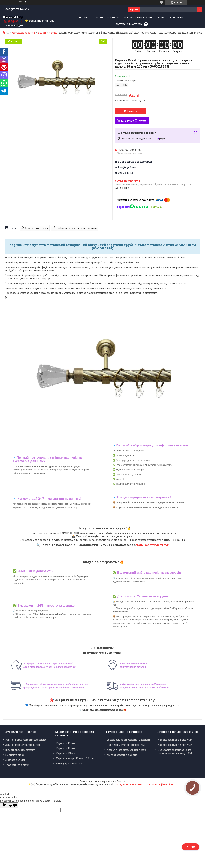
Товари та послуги (106, 17)
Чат (190, 847)
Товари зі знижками (138, 17)
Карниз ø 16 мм (65, 743)
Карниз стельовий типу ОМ (175, 739)
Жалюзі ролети (15, 760)
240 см (42, 32)
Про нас (161, 17)
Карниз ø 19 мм (65, 748)
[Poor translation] (12, 805)
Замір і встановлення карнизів (25, 739)
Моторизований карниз (122, 754)
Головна (83, 17)
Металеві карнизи (23, 32)
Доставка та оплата (128, 24)
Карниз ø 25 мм (66, 753)
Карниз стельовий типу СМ (175, 744)
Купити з (133, 120)
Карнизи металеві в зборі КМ (126, 744)
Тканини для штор (17, 765)
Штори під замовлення (20, 749)
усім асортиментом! (152, 545)
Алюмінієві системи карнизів (126, 749)
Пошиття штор (14, 754)
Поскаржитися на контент (129, 784)
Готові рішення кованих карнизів (129, 739)
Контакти (176, 17)
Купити (132, 111)
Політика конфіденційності (161, 784)
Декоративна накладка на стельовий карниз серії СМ (175, 751)
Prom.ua (121, 781)
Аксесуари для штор (69, 763)
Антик (53, 32)
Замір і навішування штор (22, 744)
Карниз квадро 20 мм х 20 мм (75, 758)
